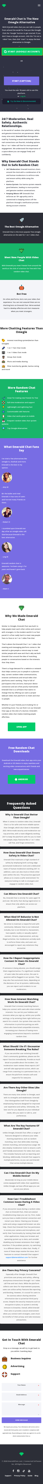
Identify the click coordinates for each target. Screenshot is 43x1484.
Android (21, 779)
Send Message (21, 1420)
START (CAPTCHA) (21, 81)
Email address (21, 1395)
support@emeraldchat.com (17, 1257)
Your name (21, 1385)
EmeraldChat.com (15, 1461)
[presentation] (21, 71)
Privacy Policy (19, 1476)
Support (8, 1476)
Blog (36, 1476)
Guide (30, 1476)
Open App (21, 726)
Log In (22, 96)
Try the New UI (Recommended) (23, 101)
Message (21, 1405)
